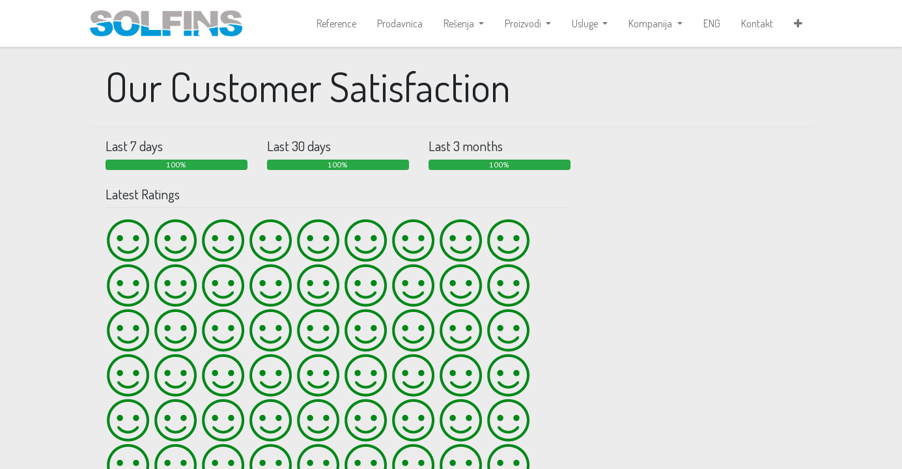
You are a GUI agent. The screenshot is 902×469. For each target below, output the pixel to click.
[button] (798, 23)
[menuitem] (336, 23)
